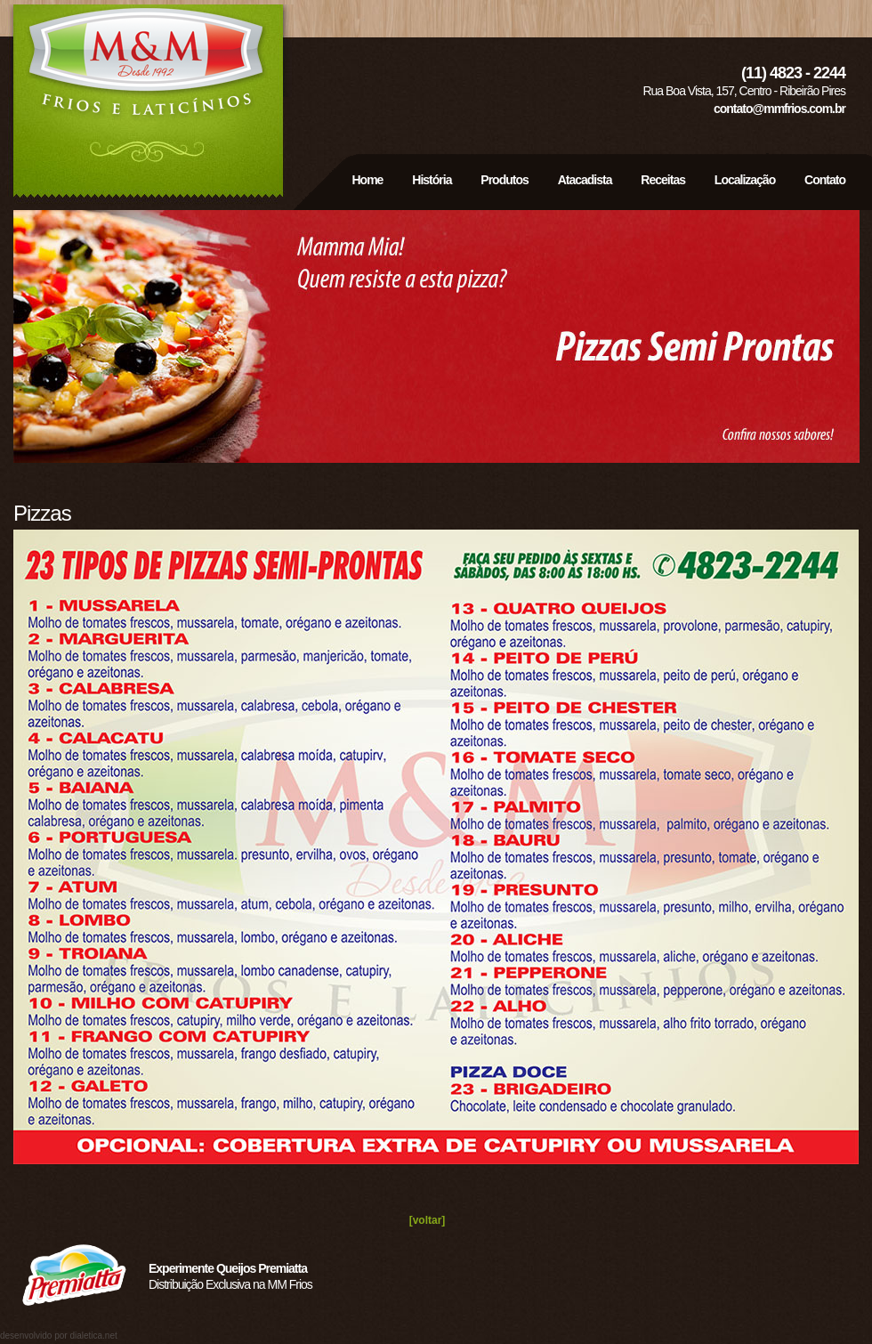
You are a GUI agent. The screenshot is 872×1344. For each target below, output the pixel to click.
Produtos (504, 180)
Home (369, 180)
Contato (824, 180)
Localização (745, 180)
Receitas (663, 180)
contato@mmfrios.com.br (779, 108)
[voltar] (427, 1220)
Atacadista (585, 180)
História (431, 180)
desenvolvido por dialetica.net (58, 1335)
